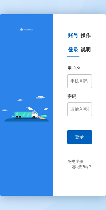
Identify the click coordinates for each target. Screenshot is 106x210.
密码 (71, 96)
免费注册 (75, 161)
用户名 (74, 68)
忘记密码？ (82, 167)
